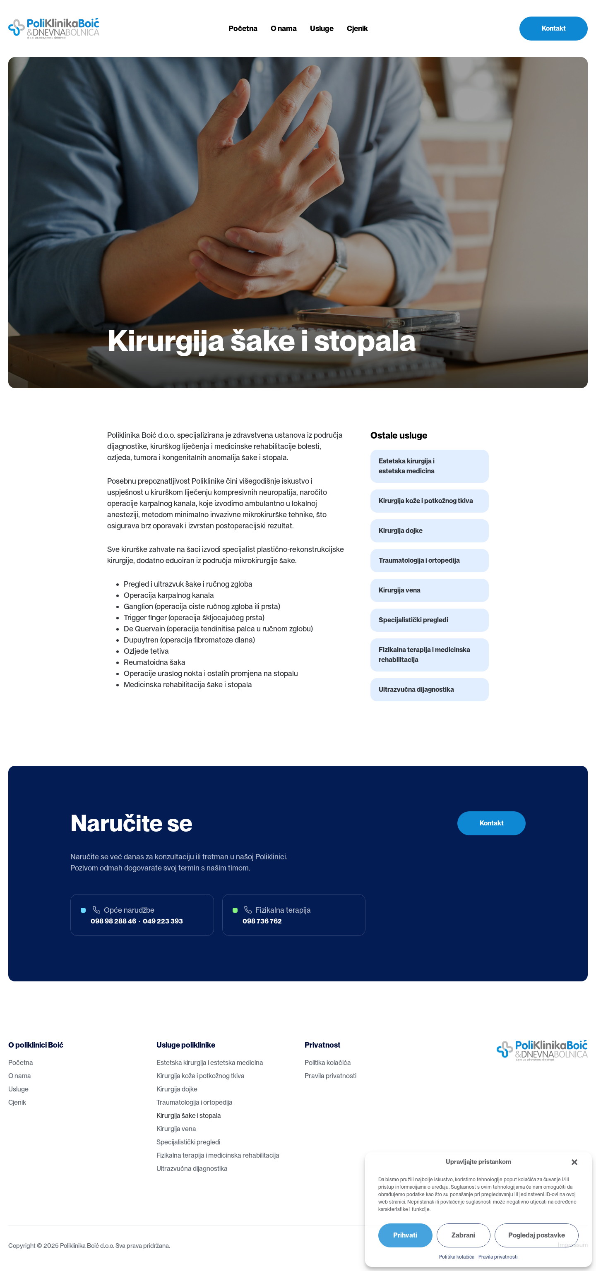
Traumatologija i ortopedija (419, 560)
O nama (284, 28)
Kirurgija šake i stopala (188, 1116)
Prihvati (405, 1235)
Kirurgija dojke (401, 531)
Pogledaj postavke (536, 1235)
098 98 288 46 (113, 921)
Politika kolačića (456, 1257)
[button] (574, 1162)
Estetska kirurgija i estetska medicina (407, 466)
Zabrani (463, 1235)
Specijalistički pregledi (413, 620)
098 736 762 (262, 921)
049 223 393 (163, 921)
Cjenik (357, 28)
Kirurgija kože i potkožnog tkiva (426, 501)
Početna (242, 28)
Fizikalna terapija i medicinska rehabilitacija (424, 655)
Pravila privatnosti (498, 1257)
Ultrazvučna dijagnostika (416, 689)
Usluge (322, 28)
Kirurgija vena (400, 590)
